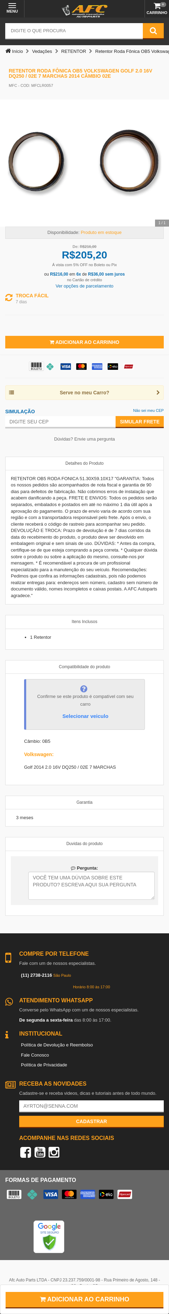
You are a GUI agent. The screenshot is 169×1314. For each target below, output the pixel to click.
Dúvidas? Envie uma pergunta (84, 439)
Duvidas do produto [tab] (84, 843)
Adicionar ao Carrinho (84, 342)
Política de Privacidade (44, 1064)
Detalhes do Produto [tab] (84, 463)
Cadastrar (91, 1121)
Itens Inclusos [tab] (84, 621)
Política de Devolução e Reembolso (57, 1044)
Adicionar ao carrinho (85, 1299)
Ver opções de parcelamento (84, 286)
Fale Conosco (35, 1055)
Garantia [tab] (84, 802)
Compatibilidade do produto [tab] (84, 666)
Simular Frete (140, 421)
